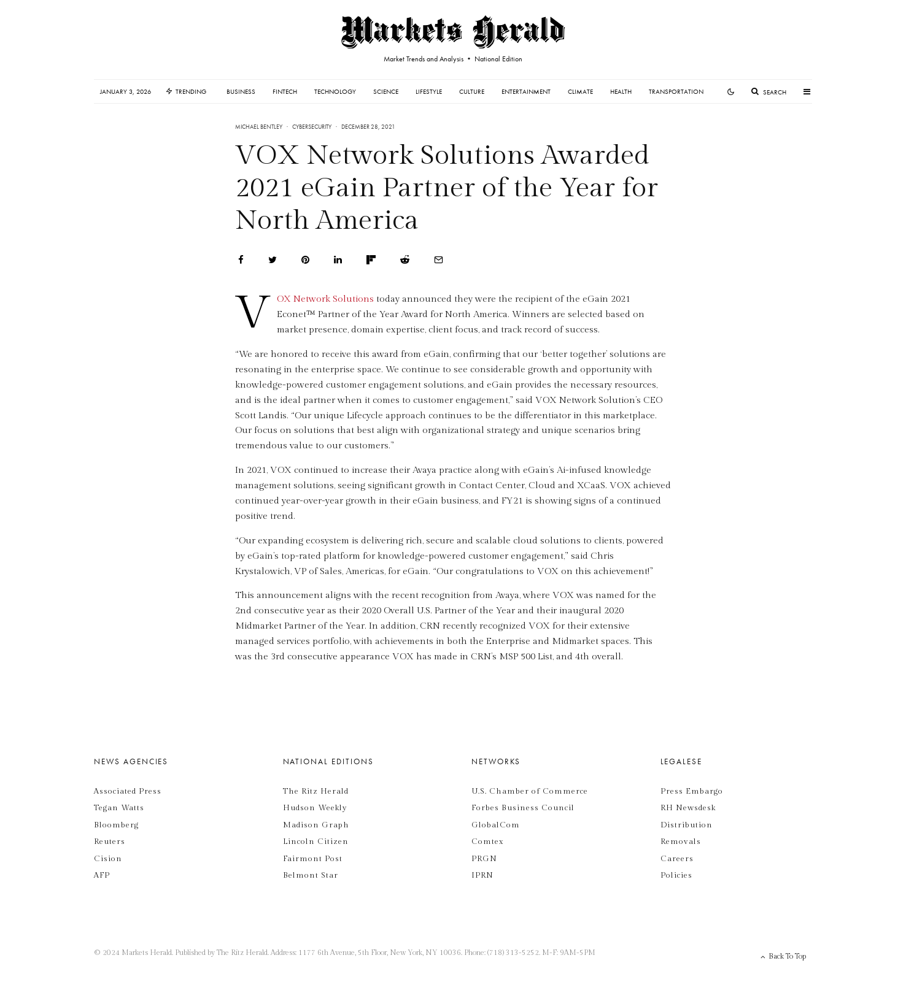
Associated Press (127, 791)
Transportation (676, 91)
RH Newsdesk (688, 808)
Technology (335, 91)
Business (240, 91)
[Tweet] (272, 259)
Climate (580, 91)
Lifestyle (429, 91)
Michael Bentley (258, 127)
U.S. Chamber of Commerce (529, 791)
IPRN (482, 875)
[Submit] (404, 259)
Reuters (109, 841)
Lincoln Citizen (316, 841)
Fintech (285, 91)
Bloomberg (116, 825)
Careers (677, 859)
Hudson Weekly (315, 808)
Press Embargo (691, 791)
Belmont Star (310, 875)
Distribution (686, 825)
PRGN (484, 859)
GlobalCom (495, 825)
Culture (471, 91)
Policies (676, 875)
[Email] (438, 259)
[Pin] (305, 259)
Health (621, 91)
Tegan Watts (119, 808)
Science (385, 91)
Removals (680, 841)
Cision (108, 859)
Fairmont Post (313, 859)
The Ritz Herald (316, 791)
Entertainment (526, 91)
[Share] (241, 259)
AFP (102, 875)
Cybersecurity (311, 127)
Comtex (487, 841)
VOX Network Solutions (325, 299)
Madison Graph (316, 825)
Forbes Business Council (523, 808)
